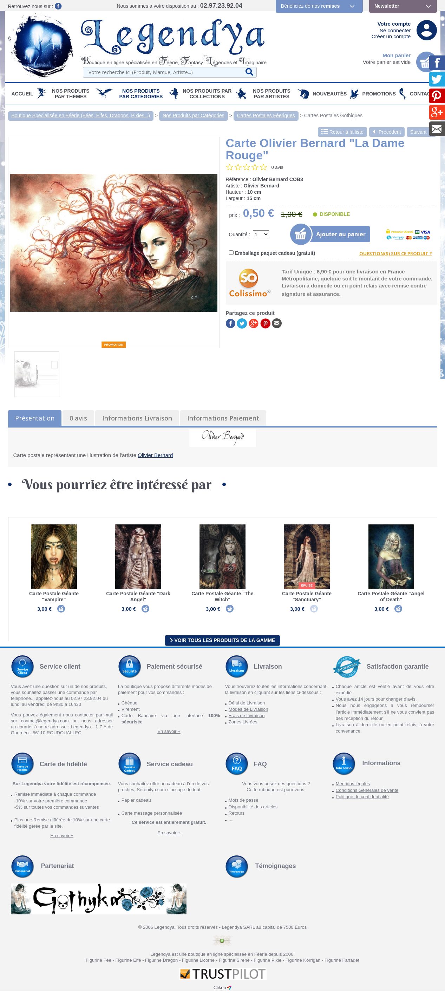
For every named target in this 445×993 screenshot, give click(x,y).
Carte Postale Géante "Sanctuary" (307, 596)
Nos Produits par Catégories (141, 93)
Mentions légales (353, 786)
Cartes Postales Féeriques (266, 115)
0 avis (78, 418)
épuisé (307, 585)
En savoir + (168, 733)
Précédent (387, 132)
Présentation (34, 418)
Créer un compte (391, 36)
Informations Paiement (223, 418)
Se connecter (395, 30)
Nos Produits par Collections (207, 93)
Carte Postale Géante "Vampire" (54, 596)
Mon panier (396, 55)
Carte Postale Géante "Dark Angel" (138, 596)
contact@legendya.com (45, 723)
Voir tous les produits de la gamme (222, 642)
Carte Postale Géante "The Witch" (222, 596)
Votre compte (394, 24)
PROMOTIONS (379, 94)
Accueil (22, 94)
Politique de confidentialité (362, 798)
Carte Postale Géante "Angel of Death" (391, 596)
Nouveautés (330, 94)
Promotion (114, 344)
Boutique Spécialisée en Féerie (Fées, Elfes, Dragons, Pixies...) (81, 115)
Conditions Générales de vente (367, 792)
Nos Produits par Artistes (271, 93)
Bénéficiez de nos (310, 6)
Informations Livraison (137, 418)
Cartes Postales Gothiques (333, 115)
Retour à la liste (342, 132)
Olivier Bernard (155, 455)
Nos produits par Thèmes (71, 93)
